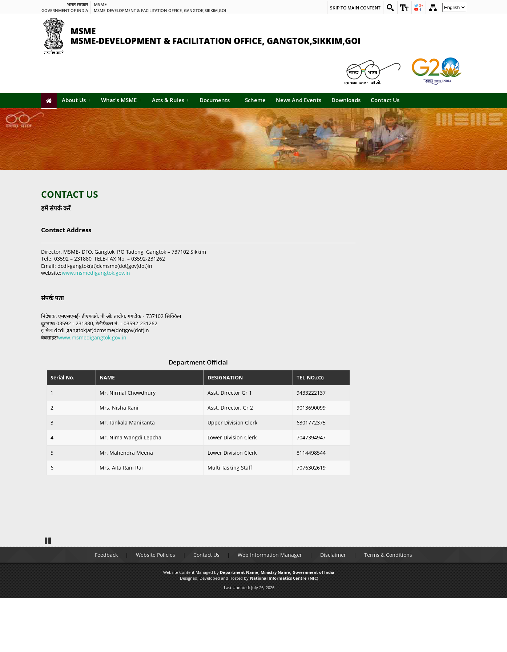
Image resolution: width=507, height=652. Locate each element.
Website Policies (155, 608)
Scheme (255, 100)
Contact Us (385, 100)
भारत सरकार (77, 5)
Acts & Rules (170, 100)
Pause (48, 593)
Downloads (346, 100)
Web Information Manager (270, 608)
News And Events (298, 100)
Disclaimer (333, 608)
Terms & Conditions (388, 608)
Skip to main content (355, 8)
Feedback (106, 608)
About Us (76, 100)
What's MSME (121, 100)
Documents (217, 100)
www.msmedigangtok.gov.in (96, 272)
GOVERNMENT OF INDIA (64, 10)
